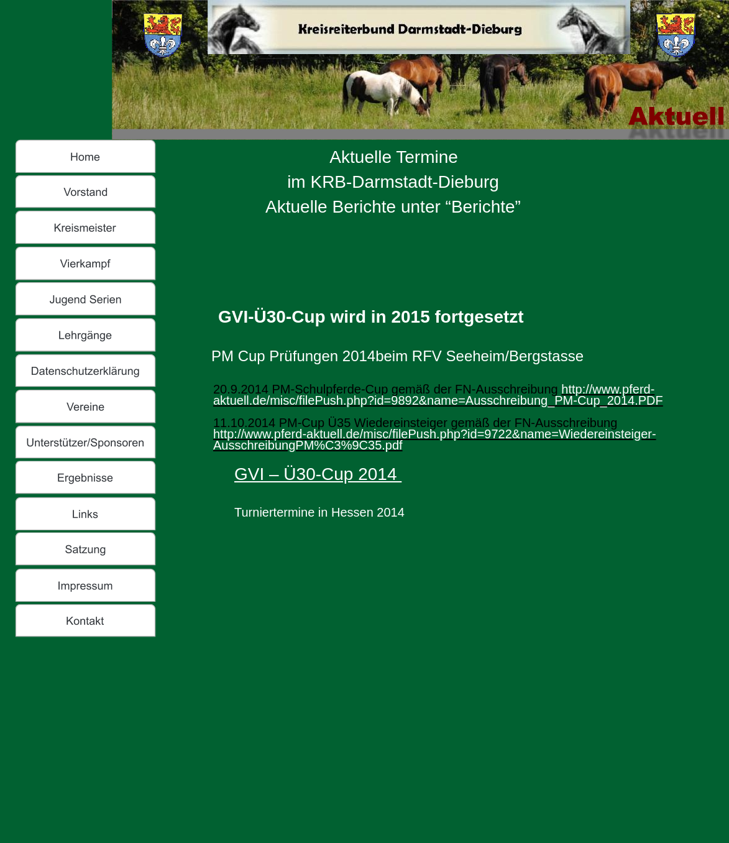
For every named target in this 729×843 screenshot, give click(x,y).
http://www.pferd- (607, 389)
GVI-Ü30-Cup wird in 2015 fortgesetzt (371, 316)
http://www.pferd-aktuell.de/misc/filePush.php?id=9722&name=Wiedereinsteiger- (434, 434)
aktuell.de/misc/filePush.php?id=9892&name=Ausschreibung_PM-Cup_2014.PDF (438, 400)
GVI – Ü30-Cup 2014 (317, 474)
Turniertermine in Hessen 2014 (319, 512)
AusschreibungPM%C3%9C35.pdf (308, 445)
